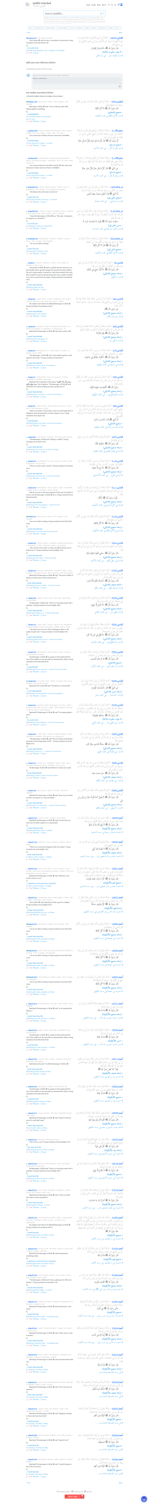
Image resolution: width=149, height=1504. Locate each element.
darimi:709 (31, 350)
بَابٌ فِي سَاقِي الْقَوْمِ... (112, 561)
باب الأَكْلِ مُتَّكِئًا (115, 253)
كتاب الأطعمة (100, 116)
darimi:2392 (32, 652)
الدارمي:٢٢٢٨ (117, 598)
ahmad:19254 (32, 1030)
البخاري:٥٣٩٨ (117, 102)
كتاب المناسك (97, 229)
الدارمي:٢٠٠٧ (117, 461)
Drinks (50, 143)
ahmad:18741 (32, 897)
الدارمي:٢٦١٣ (117, 705)
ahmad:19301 (32, 1059)
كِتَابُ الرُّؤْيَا (99, 588)
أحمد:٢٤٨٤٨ (117, 1435)
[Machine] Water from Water (36, 423)
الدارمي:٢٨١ (118, 299)
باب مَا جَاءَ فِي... (114, 201)
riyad (33, 119)
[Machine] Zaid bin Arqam (35, 1071)
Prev (28, 32)
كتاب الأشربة (98, 148)
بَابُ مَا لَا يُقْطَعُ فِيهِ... (112, 642)
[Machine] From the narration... (37, 1018)
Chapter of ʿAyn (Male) (57, 50)
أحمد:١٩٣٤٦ (117, 1087)
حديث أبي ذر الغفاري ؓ (112, 1239)
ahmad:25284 (32, 1459)
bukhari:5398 (32, 101)
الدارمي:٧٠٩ (118, 350)
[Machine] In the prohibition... (37, 722)
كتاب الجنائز (99, 201)
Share (37, 53)
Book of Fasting (53, 449)
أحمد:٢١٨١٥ (117, 1328)
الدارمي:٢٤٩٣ (117, 681)
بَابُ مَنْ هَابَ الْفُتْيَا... (112, 317)
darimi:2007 (32, 461)
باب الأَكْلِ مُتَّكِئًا (115, 116)
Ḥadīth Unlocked (42, 2)
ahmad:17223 (32, 818)
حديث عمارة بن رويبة (113, 832)
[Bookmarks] (112, 4)
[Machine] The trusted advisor (37, 693)
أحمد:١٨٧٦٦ (117, 977)
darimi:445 (31, 326)
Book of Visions (55, 585)
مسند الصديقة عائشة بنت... (107, 1372)
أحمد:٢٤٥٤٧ (117, 1382)
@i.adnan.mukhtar (65, 1491)
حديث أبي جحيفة (114, 938)
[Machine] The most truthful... (37, 585)
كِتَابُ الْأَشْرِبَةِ (96, 561)
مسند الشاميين (96, 832)
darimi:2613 (32, 705)
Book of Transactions (57, 722)
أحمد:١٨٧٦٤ (117, 951)
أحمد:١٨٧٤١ (117, 897)
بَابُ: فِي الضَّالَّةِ (115, 752)
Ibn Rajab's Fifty (39, 28)
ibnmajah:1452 (33, 187)
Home (88, 5)
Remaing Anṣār (53, 1316)
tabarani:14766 (31, 38)
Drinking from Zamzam (35, 226)
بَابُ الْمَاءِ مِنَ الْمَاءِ (114, 427)
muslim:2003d (33, 158)
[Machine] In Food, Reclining (36, 531)
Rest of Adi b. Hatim (34, 1128)
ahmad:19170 (32, 1003)
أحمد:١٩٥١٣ (117, 1140)
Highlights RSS (78, 1491)
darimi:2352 (32, 624)
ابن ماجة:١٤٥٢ (117, 187)
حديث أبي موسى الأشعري (111, 1154)
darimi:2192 (32, 570)
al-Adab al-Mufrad (63, 28)
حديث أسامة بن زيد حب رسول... (107, 1316)
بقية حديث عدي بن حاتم (111, 1127)
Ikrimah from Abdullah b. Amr (37, 50)
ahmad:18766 (32, 977)
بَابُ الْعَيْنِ (99, 56)
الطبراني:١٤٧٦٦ (116, 38)
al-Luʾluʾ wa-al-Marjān (76, 28)
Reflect (37, 121)
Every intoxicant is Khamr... (36, 143)
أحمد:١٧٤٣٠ (117, 869)
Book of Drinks (51, 558)
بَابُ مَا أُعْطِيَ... (114, 277)
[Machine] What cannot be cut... (38, 639)
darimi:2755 (32, 763)
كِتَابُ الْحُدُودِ (96, 642)
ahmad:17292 (32, 842)
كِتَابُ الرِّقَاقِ (100, 781)
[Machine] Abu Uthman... (35, 1205)
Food (45, 251)
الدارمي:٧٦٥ (118, 377)
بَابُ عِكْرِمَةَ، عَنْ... (113, 56)
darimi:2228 (32, 598)
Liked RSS (89, 1491)
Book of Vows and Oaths (58, 669)
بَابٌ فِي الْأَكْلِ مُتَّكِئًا (113, 531)
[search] (71, 13)
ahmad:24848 (32, 1435)
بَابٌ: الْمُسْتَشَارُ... (114, 695)
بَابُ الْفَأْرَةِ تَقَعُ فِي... (113, 395)
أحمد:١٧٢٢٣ (117, 818)
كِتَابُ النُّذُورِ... (95, 666)
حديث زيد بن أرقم (114, 1077)
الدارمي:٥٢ (118, 263)
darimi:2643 (32, 734)
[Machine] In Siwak (33, 365)
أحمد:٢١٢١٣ (117, 1190)
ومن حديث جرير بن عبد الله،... (109, 1018)
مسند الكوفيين (88, 912)
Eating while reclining (34, 251)
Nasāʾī (117, 28)
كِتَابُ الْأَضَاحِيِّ (99, 475)
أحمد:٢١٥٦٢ (117, 1249)
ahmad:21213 (32, 1190)
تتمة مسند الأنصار (84, 1316)
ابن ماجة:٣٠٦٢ (117, 211)
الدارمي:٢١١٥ (117, 517)
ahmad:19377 (32, 1113)
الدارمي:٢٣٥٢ (117, 625)
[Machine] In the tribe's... (35, 558)
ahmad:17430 (32, 868)
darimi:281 (31, 299)
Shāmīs (50, 830)
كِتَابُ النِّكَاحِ (99, 612)
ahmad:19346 (32, 1086)
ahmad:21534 (32, 1217)
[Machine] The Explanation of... (37, 339)
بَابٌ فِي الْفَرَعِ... (114, 475)
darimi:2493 (32, 681)
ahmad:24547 (32, 1382)
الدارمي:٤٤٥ (118, 326)
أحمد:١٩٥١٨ (117, 1164)
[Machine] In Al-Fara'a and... (36, 476)
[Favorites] (109, 4)
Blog (98, 5)
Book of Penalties (56, 639)
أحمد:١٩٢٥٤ (117, 1030)
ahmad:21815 (32, 1328)
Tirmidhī (110, 28)
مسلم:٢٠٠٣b (117, 131)
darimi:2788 (32, 790)
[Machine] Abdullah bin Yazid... (37, 912)
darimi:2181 (32, 543)
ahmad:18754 (32, 924)
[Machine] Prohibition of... (36, 613)
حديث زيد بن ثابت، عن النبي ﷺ (108, 1289)
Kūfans (52, 912)
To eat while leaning (34, 116)
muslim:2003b (33, 130)
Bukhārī (87, 28)
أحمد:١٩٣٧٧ (117, 1113)
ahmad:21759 (32, 1301)
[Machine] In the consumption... (38, 505)
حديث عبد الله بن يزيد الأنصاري (109, 912)
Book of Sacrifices (54, 476)
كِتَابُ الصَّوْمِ (98, 451)
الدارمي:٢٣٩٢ (117, 652)
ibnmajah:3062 (33, 211)
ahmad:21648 (32, 1275)
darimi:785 (31, 406)
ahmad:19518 (32, 1163)
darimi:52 (31, 263)
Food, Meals (47, 116)
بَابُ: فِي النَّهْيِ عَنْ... (112, 723)
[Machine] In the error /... (36, 751)
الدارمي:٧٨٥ (118, 406)
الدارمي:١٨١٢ (117, 437)
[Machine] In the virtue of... (36, 449)
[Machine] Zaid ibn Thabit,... (36, 1290)
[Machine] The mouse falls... (36, 394)
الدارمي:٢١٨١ (117, 543)
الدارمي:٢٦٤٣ (117, 734)
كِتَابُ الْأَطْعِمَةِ (97, 505)
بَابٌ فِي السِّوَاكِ (115, 365)
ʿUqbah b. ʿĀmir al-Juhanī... (36, 857)
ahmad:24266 (32, 1354)
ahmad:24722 (32, 1408)
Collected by (30, 96)
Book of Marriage (53, 613)
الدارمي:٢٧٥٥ (117, 763)
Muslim (94, 28)
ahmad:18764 (32, 950)
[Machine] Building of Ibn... (36, 830)
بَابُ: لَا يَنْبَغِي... (114, 808)
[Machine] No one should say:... (37, 805)
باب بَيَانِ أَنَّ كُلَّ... (114, 148)
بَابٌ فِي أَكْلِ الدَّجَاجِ (113, 505)
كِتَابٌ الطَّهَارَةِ (102, 365)
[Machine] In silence (34, 775)
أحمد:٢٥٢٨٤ (117, 1459)
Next (120, 32)
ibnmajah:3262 (33, 238)
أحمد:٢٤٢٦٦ (117, 1355)
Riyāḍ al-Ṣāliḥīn (50, 28)
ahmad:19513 (32, 1139)
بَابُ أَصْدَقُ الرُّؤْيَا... (113, 588)
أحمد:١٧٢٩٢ (117, 842)
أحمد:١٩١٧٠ (117, 1004)
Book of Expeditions (56, 693)
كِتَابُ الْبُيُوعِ (96, 723)
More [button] (103, 5)
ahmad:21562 (32, 1248)
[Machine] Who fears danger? (37, 314)
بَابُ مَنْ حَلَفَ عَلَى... (112, 666)
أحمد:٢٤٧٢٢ (117, 1409)
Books (94, 5)
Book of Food (55, 505)
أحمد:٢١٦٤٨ (117, 1275)
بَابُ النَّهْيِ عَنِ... (114, 612)
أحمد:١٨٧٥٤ (117, 924)
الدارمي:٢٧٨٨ (117, 790)
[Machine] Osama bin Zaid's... (36, 1316)
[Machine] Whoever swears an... (37, 669)
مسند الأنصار (87, 1208)
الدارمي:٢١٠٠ (117, 488)
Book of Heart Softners (50, 775)
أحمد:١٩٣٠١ (117, 1059)
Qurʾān (30, 28)
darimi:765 (31, 377)
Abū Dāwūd (102, 28)
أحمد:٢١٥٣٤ (117, 1218)
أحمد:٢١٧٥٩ (117, 1302)
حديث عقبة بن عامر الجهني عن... (107, 856)
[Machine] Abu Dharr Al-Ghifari (37, 1235)
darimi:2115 (32, 516)
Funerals (54, 199)
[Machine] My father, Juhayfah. (37, 939)
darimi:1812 (32, 437)
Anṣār (48, 1205)
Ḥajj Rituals (48, 226)
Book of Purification (48, 365)
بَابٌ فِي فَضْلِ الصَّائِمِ (113, 451)
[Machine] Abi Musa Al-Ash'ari (37, 1149)
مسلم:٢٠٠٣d (117, 158)
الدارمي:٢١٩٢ (117, 570)
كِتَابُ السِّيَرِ (99, 695)
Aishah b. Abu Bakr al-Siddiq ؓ (38, 1369)
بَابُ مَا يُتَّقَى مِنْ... (113, 341)
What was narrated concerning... (38, 199)
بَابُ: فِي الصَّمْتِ (114, 781)
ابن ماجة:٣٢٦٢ (117, 239)
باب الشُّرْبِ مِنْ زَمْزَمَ (113, 229)
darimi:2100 (32, 487)
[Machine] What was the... (35, 287)
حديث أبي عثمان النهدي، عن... (108, 1208)
